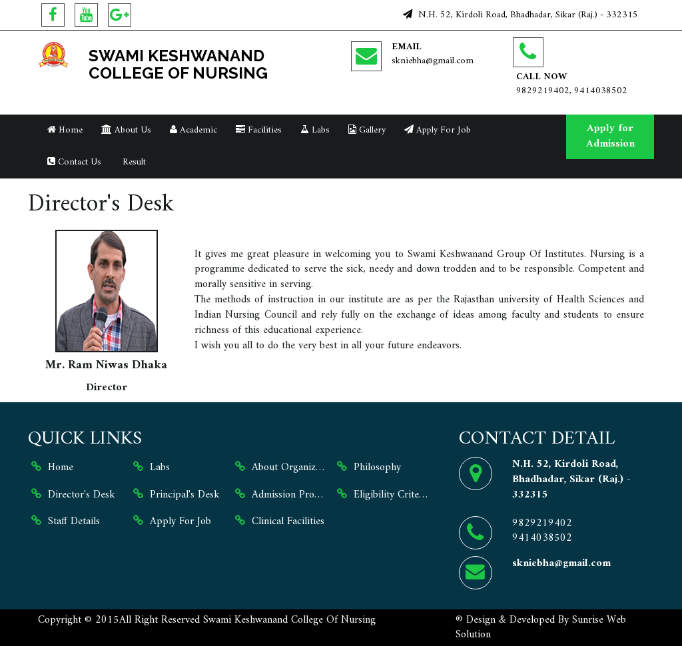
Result (133, 162)
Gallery (367, 130)
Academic (193, 130)
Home (65, 130)
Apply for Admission (610, 136)
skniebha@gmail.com (433, 61)
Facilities (259, 130)
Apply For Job (437, 130)
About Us (126, 130)
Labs (315, 130)
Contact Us (74, 162)
